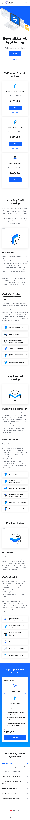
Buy (15, 107)
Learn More (15, 112)
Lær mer (15, 59)
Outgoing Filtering (15, 700)
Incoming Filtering (15, 688)
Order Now (15, 737)
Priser (15, 53)
